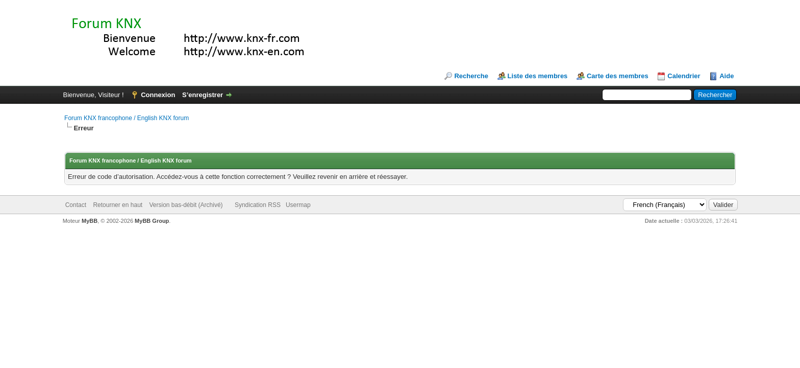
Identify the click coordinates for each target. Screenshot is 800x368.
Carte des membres (617, 76)
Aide (726, 76)
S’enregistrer (202, 95)
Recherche (471, 76)
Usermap (298, 205)
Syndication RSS (258, 205)
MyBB (89, 221)
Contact (75, 205)
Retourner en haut (117, 205)
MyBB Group (152, 221)
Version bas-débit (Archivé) (185, 205)
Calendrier (683, 76)
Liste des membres (538, 76)
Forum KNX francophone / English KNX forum (126, 118)
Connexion (158, 95)
